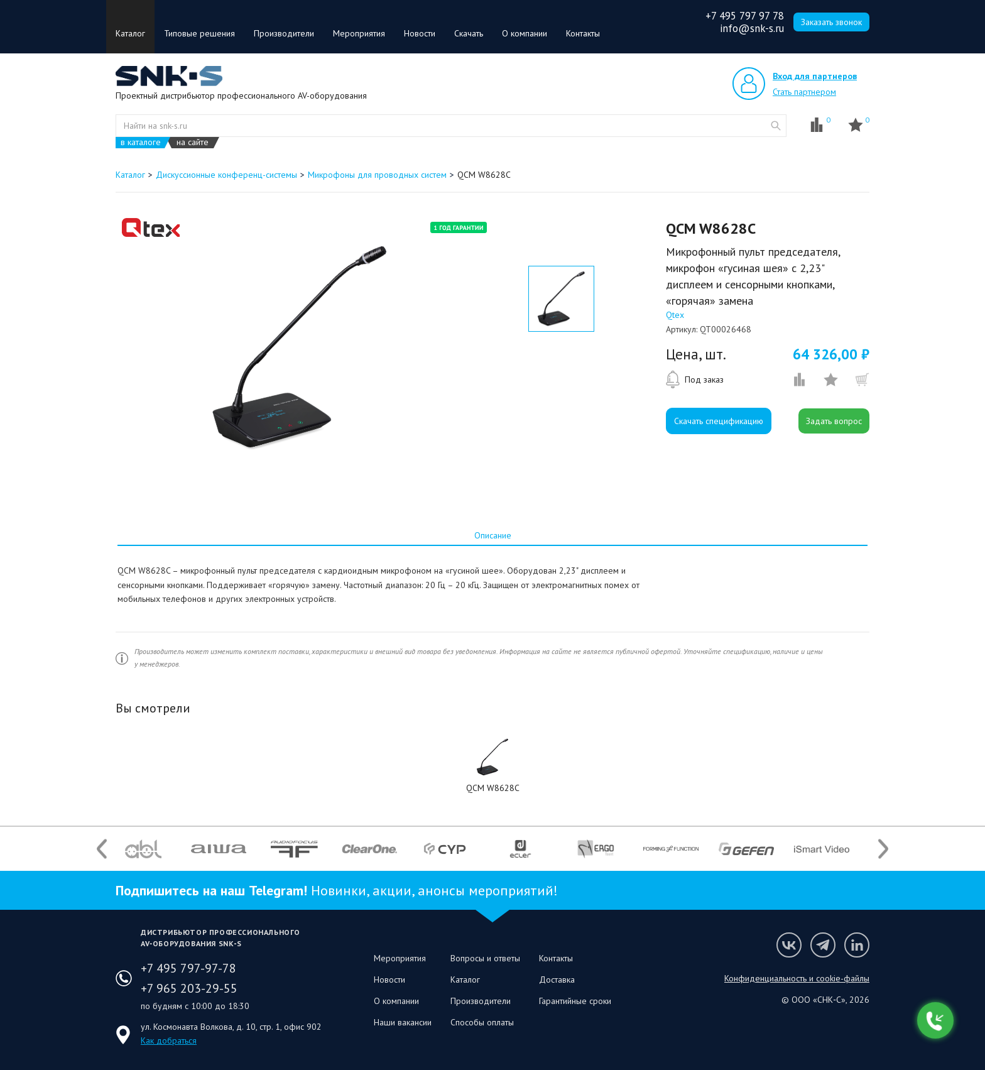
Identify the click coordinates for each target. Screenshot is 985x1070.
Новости (419, 33)
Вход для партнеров (815, 76)
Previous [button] (102, 849)
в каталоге (141, 142)
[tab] (492, 535)
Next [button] (883, 849)
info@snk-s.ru (752, 28)
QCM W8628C (493, 788)
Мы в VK (789, 945)
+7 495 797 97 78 (744, 16)
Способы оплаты (482, 1022)
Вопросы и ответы (485, 958)
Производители (284, 33)
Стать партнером (804, 91)
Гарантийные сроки (575, 1001)
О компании (524, 33)
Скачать (468, 33)
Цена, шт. (696, 354)
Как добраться (169, 1040)
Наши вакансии (403, 1022)
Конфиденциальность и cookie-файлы (796, 978)
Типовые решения (199, 33)
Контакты (583, 33)
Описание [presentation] (492, 535)
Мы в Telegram (822, 945)
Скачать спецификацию (718, 421)
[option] (300, 347)
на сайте (193, 142)
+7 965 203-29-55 (189, 988)
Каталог (130, 33)
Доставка (557, 979)
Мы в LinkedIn (856, 945)
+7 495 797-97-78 (188, 968)
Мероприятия (359, 33)
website (776, 125)
